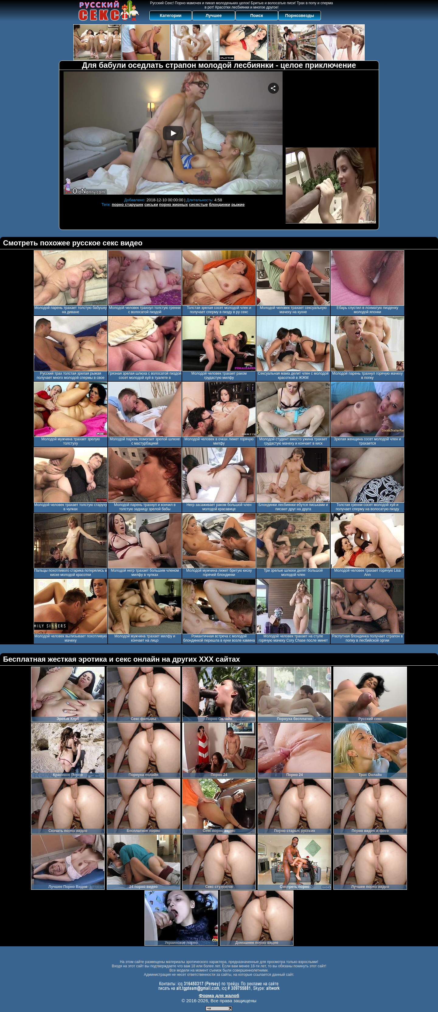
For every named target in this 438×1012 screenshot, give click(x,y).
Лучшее (214, 15)
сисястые (198, 204)
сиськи (151, 204)
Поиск (256, 15)
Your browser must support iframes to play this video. (173, 133)
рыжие (238, 204)
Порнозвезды (299, 15)
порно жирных (173, 204)
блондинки (219, 204)
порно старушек (127, 204)
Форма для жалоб (219, 995)
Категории (171, 15)
